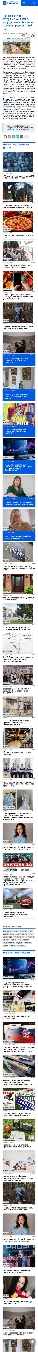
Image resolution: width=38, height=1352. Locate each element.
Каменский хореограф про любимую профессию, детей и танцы (17, 1265)
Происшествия (8, 193)
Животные (28, 937)
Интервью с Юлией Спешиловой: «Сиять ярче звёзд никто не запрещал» (18, 321)
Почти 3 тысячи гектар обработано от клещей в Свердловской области (16, 622)
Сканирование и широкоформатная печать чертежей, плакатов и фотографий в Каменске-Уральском (17, 1076)
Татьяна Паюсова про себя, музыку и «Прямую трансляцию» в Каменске (19, 497)
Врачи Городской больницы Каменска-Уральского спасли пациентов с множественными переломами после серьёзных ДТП (18, 810)
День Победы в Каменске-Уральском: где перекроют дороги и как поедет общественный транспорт (19, 653)
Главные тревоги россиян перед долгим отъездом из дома (18, 593)
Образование (30, 931)
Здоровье (7, 615)
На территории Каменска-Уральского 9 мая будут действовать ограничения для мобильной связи (18, 291)
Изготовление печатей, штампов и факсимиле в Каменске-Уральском (17, 1140)
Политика (6, 934)
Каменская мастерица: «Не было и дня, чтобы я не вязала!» (18, 1296)
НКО (20, 934)
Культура (26, 934)
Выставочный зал (9, 381)
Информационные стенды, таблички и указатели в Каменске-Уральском (17, 1109)
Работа (6, 740)
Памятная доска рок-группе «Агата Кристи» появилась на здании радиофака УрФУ (19, 562)
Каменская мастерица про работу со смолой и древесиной (18, 531)
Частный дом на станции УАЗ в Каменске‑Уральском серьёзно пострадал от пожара (15, 908)
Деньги (14, 934)
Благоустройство (9, 708)
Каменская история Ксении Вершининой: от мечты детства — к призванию (18, 842)
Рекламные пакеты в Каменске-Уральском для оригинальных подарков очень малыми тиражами (18, 1172)
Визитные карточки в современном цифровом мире (16, 1011)
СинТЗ (5, 164)
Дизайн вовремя (9, 451)
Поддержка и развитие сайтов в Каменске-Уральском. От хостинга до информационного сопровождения (18, 462)
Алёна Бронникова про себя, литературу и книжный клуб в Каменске (16, 426)
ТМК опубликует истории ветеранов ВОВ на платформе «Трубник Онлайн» (18, 171)
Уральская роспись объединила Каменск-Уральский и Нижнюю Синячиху (17, 390)
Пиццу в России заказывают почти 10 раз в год (18, 230)
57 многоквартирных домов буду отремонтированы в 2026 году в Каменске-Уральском (16, 716)
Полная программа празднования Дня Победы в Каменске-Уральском (17, 260)
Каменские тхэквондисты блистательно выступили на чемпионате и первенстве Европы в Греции (18, 778)
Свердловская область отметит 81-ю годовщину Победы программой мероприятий (17, 685)
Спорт (5, 770)
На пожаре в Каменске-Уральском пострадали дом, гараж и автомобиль (17, 200)
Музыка (6, 554)
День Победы (8, 253)
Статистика (7, 223)
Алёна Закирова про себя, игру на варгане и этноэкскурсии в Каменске (16, 355)
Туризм (31, 928)
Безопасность (8, 283)
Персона (6, 314)
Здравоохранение (9, 801)
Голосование (22, 940)
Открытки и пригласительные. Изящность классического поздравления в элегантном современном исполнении (19, 1043)
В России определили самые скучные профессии (17, 747)
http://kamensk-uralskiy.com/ (17, 124)
